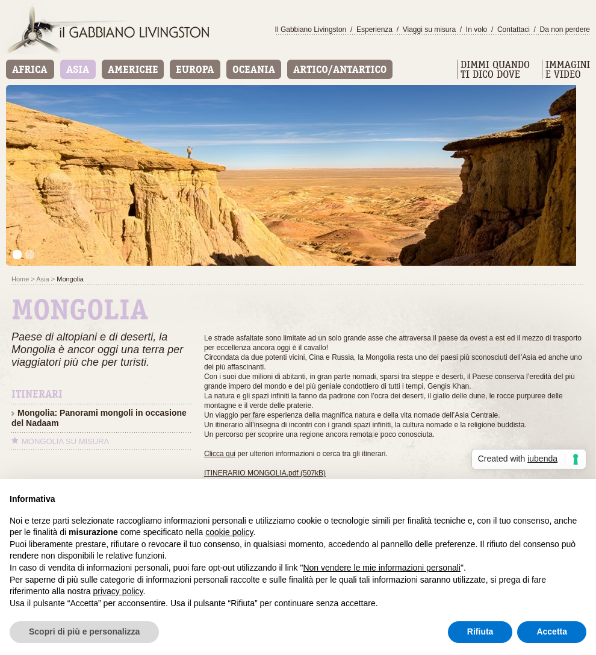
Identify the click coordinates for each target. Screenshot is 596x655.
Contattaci (513, 29)
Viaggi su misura (429, 29)
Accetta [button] (551, 631)
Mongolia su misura (65, 441)
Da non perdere (565, 29)
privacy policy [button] (118, 591)
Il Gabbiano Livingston (311, 29)
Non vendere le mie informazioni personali (381, 567)
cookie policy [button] (229, 532)
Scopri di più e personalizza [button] (84, 631)
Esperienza (374, 29)
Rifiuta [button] (480, 631)
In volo (476, 29)
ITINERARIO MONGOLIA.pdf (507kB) (265, 473)
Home (20, 279)
